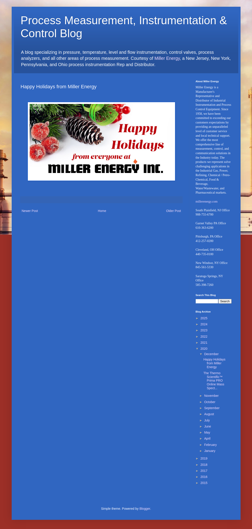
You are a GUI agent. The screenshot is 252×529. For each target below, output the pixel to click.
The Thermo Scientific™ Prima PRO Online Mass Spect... (213, 380)
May (207, 432)
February (210, 445)
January (209, 451)
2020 (203, 348)
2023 (203, 330)
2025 (203, 318)
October (209, 402)
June (207, 426)
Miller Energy (167, 58)
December (211, 354)
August (209, 414)
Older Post (173, 211)
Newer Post (30, 211)
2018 (203, 464)
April (207, 438)
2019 (203, 458)
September (211, 408)
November (211, 395)
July (207, 420)
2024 (203, 324)
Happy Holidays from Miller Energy (214, 363)
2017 (203, 471)
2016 (203, 477)
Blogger (144, 508)
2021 (203, 342)
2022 (203, 336)
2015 (203, 483)
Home (102, 211)
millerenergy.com (207, 201)
